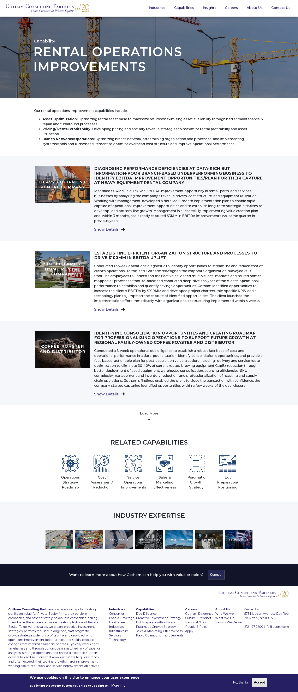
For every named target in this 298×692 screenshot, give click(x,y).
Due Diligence (146, 614)
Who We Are (224, 614)
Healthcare (117, 622)
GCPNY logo (253, 595)
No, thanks (241, 682)
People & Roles (196, 627)
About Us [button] (255, 8)
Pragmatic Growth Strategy (156, 627)
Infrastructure (119, 631)
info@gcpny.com (276, 627)
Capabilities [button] (184, 8)
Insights (209, 8)
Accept (259, 682)
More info (118, 686)
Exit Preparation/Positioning (156, 622)
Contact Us (280, 8)
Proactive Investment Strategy (158, 618)
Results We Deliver (229, 622)
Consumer (116, 614)
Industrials (116, 627)
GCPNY (47, 8)
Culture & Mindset (198, 618)
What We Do (224, 618)
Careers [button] (231, 8)
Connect (216, 575)
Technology (117, 640)
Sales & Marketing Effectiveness (159, 631)
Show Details (106, 229)
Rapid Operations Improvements (160, 635)
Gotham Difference (199, 614)
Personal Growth (197, 622)
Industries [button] (157, 8)
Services (115, 635)
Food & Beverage (121, 618)
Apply (189, 631)
